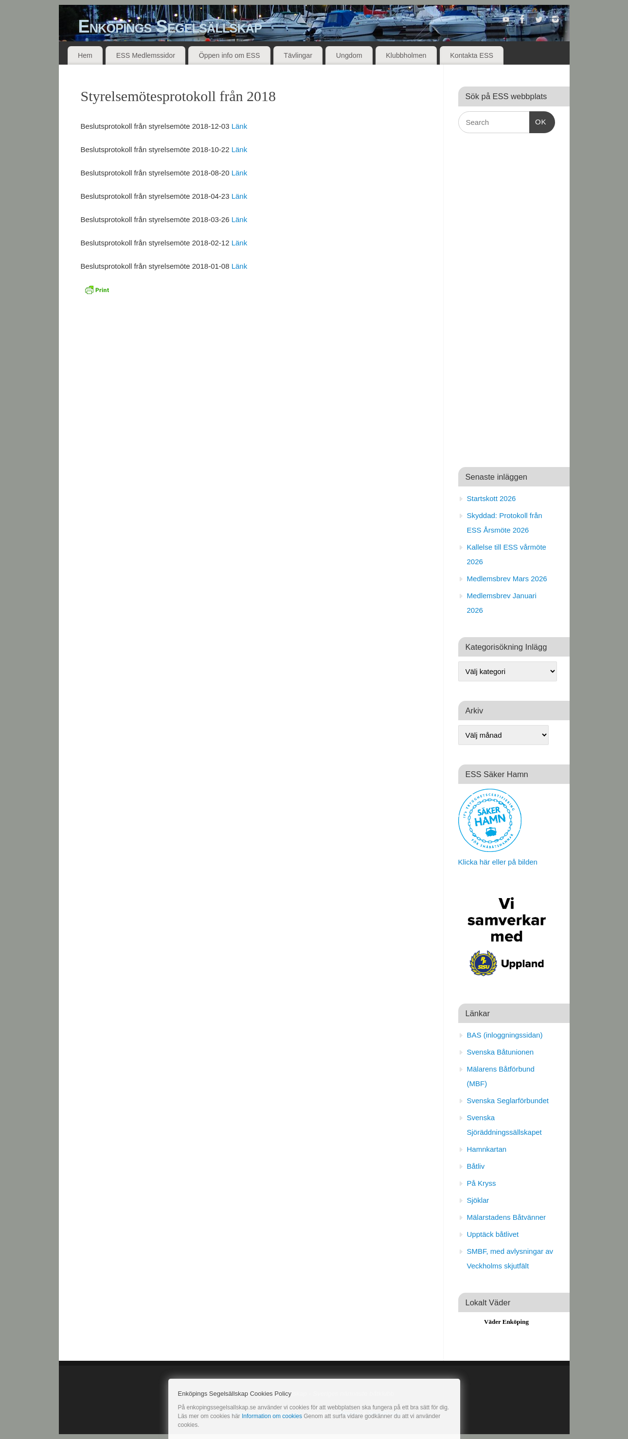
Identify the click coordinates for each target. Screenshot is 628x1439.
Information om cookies (272, 1416)
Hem (85, 55)
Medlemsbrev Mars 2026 (507, 578)
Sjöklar (478, 1200)
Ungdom (349, 55)
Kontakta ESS (471, 55)
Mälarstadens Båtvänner (506, 1217)
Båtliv (476, 1166)
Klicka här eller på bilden (498, 862)
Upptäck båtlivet (493, 1234)
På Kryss (481, 1183)
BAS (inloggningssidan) (505, 1035)
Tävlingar (298, 55)
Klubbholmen (406, 55)
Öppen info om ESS (229, 55)
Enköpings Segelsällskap (170, 26)
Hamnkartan (487, 1149)
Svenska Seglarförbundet (508, 1100)
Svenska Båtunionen (500, 1052)
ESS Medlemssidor (145, 55)
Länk (240, 126)
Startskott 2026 (491, 498)
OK (538, 120)
